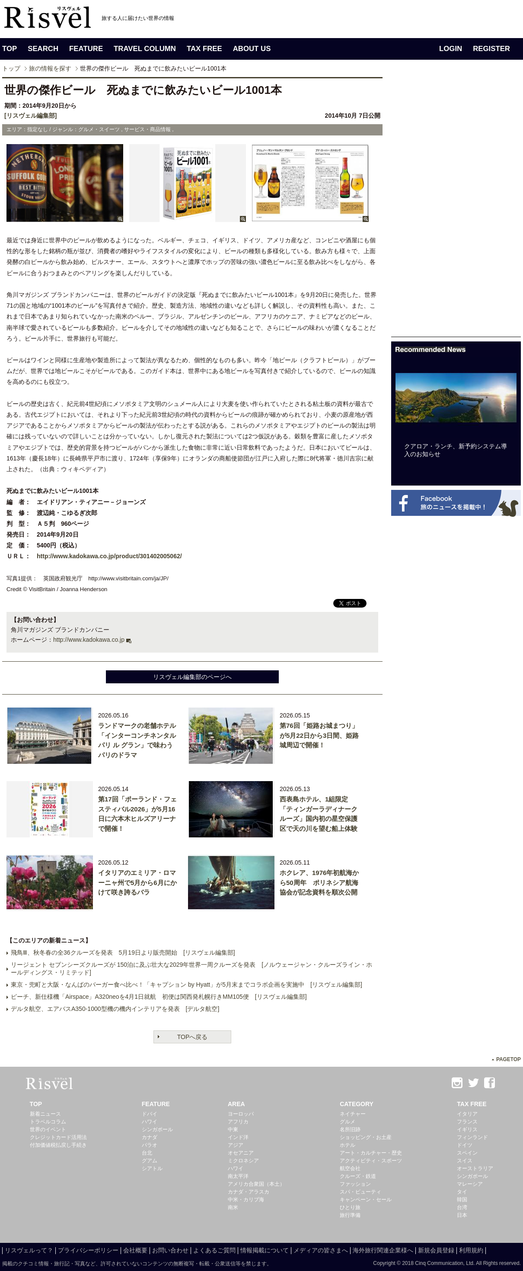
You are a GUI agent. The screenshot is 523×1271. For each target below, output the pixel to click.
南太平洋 (238, 1176)
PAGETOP (508, 1059)
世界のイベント (48, 1129)
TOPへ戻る (192, 1036)
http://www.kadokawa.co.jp (88, 639)
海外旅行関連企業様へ (383, 1250)
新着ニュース (45, 1114)
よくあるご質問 (214, 1250)
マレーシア (470, 1184)
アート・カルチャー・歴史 (371, 1153)
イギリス (467, 1129)
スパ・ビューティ (360, 1192)
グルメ (347, 1122)
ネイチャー (353, 1114)
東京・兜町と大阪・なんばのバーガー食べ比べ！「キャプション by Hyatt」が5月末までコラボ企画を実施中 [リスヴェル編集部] (186, 984)
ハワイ (149, 1122)
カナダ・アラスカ (248, 1192)
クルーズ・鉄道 (358, 1176)
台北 (147, 1153)
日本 (462, 1215)
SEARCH (43, 49)
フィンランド (472, 1137)
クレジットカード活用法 (58, 1137)
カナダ (149, 1137)
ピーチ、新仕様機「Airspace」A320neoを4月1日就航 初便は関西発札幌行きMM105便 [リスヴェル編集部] (159, 996)
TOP (9, 49)
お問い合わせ (170, 1250)
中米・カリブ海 (246, 1200)
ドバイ (149, 1114)
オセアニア (241, 1153)
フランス (467, 1122)
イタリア (467, 1114)
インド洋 (238, 1137)
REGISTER (491, 49)
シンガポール (157, 1129)
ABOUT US (252, 49)
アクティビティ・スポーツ (371, 1161)
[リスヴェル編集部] (30, 115)
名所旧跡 (350, 1129)
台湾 (462, 1207)
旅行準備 (350, 1215)
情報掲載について (264, 1250)
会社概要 (135, 1250)
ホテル (347, 1145)
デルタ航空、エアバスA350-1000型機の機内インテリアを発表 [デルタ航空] (115, 1008)
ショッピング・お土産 (366, 1137)
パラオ (149, 1145)
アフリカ (238, 1122)
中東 (233, 1129)
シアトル (152, 1168)
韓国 (462, 1200)
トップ (11, 68)
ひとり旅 (350, 1207)
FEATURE (86, 49)
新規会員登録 (436, 1250)
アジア (235, 1145)
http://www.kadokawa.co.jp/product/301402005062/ (109, 556)
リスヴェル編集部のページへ (192, 676)
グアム (149, 1161)
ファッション (355, 1184)
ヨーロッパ (241, 1114)
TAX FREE (204, 49)
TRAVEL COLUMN (145, 49)
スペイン (467, 1153)
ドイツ (464, 1145)
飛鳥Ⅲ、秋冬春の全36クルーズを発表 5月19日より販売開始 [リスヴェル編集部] (123, 952)
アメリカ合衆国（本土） (256, 1184)
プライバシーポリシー (88, 1250)
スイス (464, 1161)
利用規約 (471, 1250)
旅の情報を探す (50, 68)
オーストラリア (475, 1168)
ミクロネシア (243, 1161)
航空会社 (350, 1168)
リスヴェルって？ (29, 1250)
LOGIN (450, 49)
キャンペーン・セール (366, 1200)
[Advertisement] (418, 207)
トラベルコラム (48, 1122)
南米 (233, 1207)
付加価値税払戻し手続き (58, 1145)
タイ (462, 1192)
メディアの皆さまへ (320, 1250)
